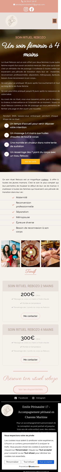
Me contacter (30, 316)
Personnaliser (12, 462)
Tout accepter (45, 462)
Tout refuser (29, 462)
